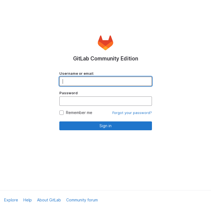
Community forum (82, 200)
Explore (11, 200)
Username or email (76, 73)
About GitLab (49, 200)
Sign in (105, 125)
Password (68, 93)
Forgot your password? (132, 112)
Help (27, 200)
